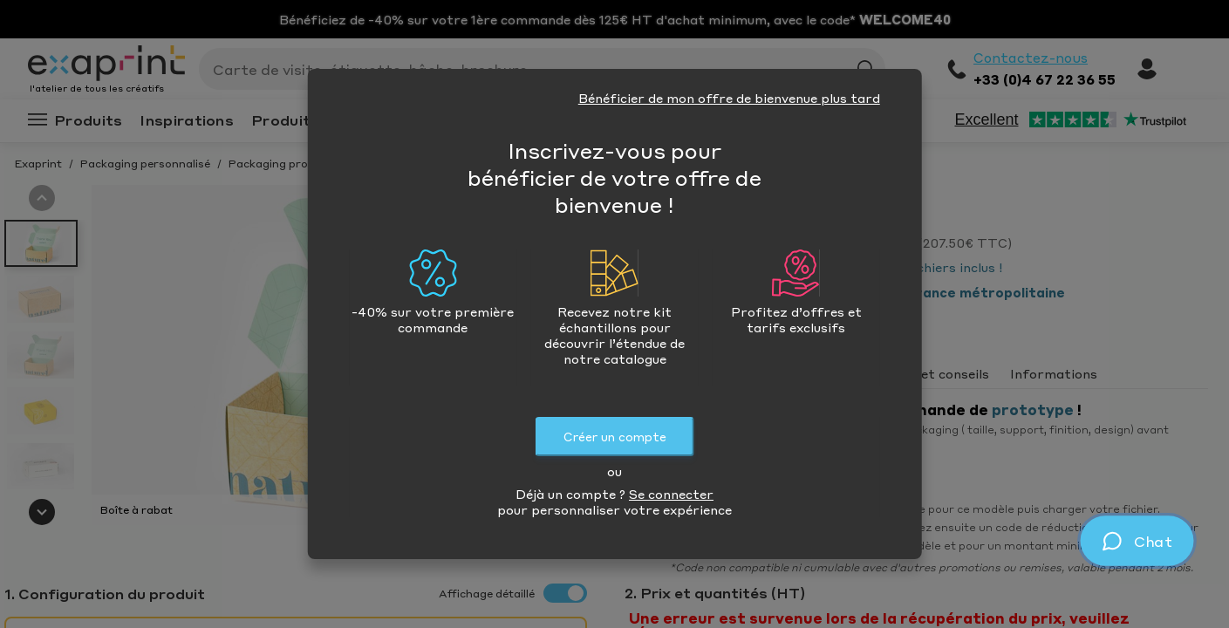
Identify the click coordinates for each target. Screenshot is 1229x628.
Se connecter (671, 494)
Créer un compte (614, 436)
